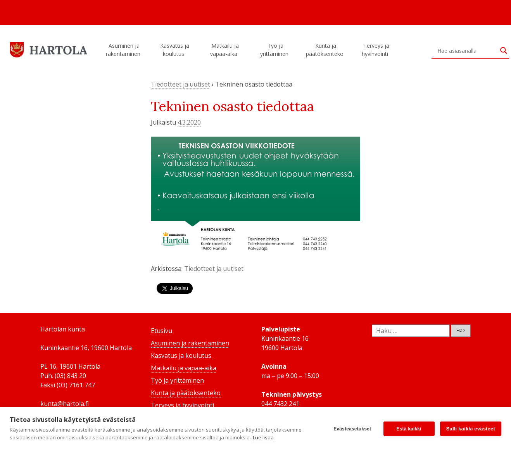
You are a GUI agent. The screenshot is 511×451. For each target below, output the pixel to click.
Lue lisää (263, 437)
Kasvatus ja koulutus (174, 49)
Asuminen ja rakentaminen (124, 49)
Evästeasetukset (352, 429)
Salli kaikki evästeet (470, 429)
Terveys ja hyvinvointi (376, 49)
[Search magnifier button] (503, 50)
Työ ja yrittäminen (275, 49)
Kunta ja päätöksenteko (326, 49)
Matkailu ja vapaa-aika (225, 49)
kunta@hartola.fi (64, 403)
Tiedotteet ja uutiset (180, 84)
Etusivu (161, 330)
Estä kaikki (409, 429)
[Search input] (466, 50)
